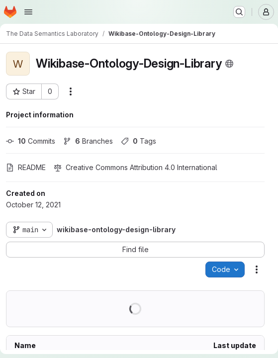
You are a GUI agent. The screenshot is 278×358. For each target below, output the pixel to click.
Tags (138, 141)
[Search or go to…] (239, 12)
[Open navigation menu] (28, 12)
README (26, 167)
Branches (88, 141)
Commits (30, 141)
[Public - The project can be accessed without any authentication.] (229, 64)
